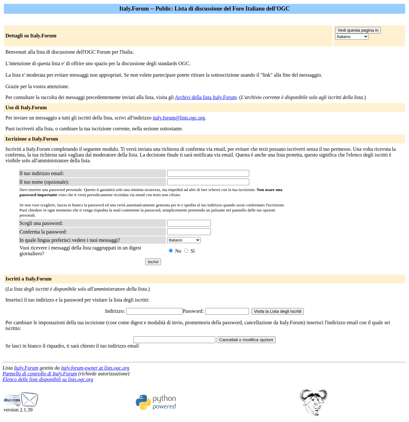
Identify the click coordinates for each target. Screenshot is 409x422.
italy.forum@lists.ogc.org (179, 117)
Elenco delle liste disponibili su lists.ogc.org (48, 379)
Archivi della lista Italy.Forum (206, 97)
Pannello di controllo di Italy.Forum (40, 373)
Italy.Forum (26, 368)
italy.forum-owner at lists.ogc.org (95, 368)
